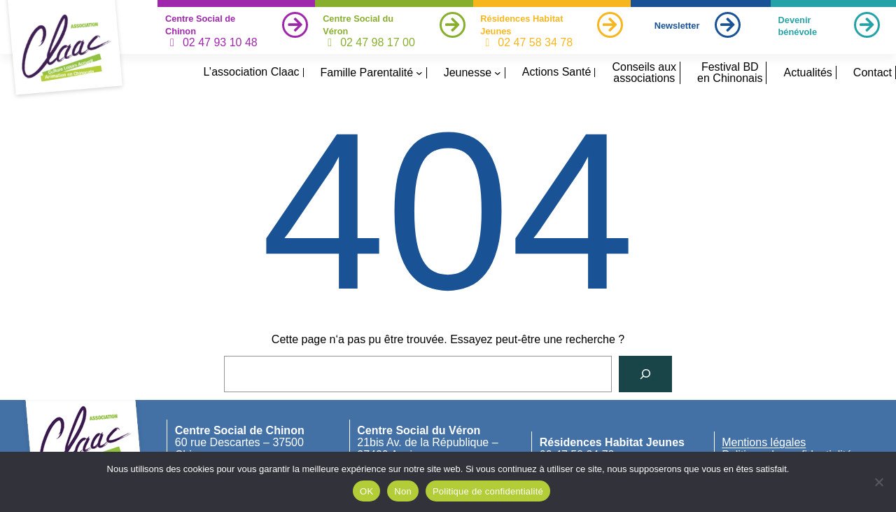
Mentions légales (764, 442)
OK (366, 491)
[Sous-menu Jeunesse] (497, 72)
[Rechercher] (645, 374)
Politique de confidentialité (488, 491)
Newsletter (677, 25)
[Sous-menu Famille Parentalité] (419, 72)
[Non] (879, 482)
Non (403, 491)
